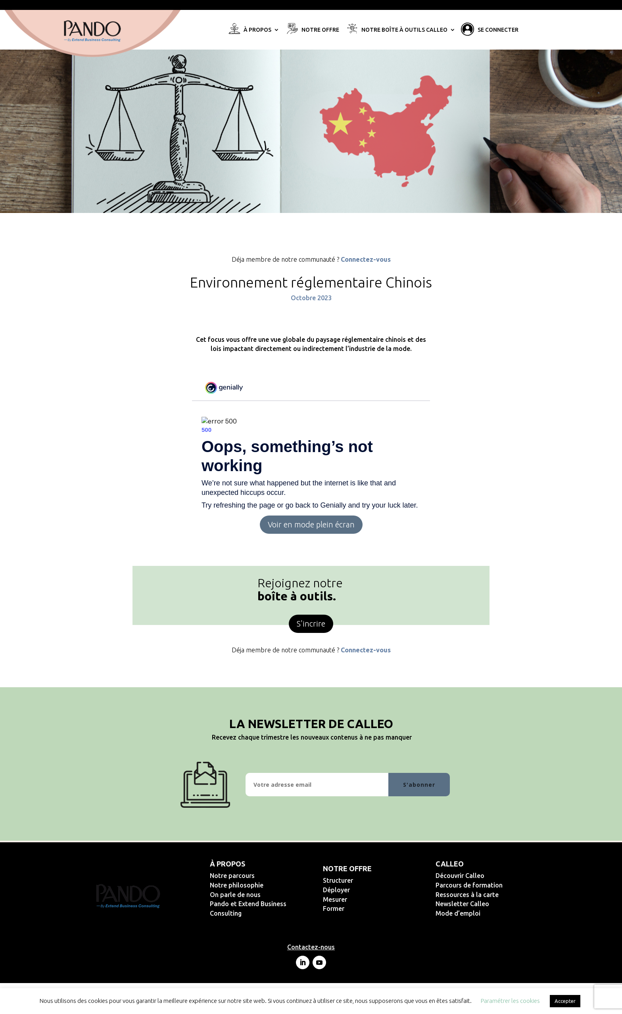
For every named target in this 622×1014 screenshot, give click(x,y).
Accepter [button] (565, 1001)
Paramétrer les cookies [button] (510, 1000)
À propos (257, 30)
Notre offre (320, 30)
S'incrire (311, 623)
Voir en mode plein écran (311, 524)
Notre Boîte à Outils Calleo (404, 30)
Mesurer (361, 899)
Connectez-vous (366, 259)
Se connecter (498, 30)
